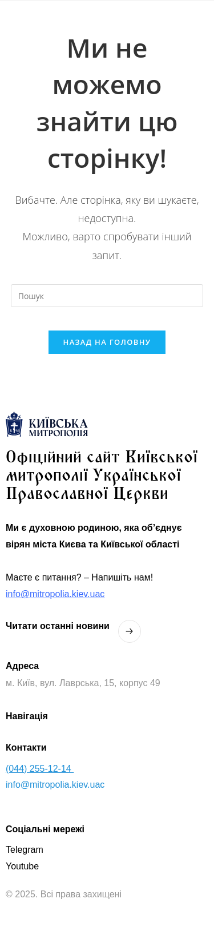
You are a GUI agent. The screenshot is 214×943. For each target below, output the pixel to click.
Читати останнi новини (58, 626)
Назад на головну (107, 342)
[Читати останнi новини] (129, 631)
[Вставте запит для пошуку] (107, 295)
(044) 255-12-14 (40, 768)
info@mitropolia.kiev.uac (55, 594)
